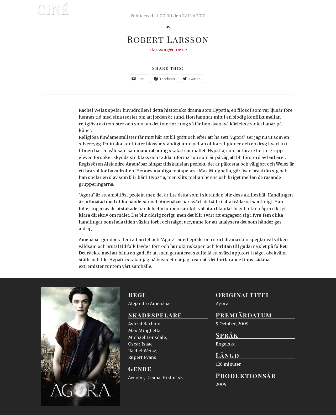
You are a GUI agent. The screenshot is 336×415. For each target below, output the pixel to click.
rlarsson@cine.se (168, 49)
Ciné (53, 9)
